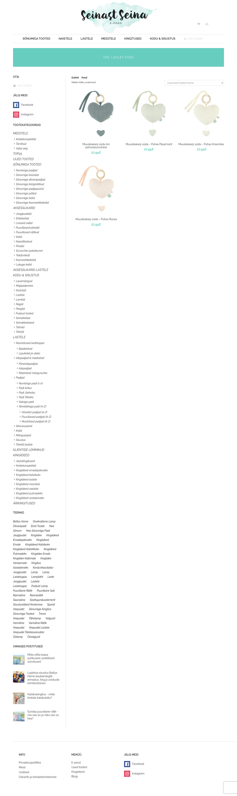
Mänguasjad (23, 435)
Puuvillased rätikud (27, 232)
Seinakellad (23, 318)
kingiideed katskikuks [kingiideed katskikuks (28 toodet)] (26, 549)
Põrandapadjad (28, 363)
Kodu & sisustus (162, 38)
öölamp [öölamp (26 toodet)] (18, 636)
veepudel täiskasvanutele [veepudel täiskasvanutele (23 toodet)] (28, 632)
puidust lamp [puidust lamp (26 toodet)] (39, 586)
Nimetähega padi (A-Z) (32, 406)
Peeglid (20, 308)
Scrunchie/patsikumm (29, 250)
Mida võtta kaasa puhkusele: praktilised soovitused (40, 658)
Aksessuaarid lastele (30, 270)
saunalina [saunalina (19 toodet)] (19, 599)
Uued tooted (79, 767)
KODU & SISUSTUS (26, 275)
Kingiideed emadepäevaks (32, 470)
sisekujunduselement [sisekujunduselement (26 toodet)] (42, 599)
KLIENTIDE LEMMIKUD (28, 450)
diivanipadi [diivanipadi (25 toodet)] (19, 526)
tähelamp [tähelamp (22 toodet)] (35, 618)
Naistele (65, 38)
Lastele (87, 38)
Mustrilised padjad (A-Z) (36, 421)
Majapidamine (24, 285)
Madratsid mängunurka (33, 373)
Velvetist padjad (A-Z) (34, 412)
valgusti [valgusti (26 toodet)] (50, 618)
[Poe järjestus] (194, 83)
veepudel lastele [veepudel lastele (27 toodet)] (39, 627)
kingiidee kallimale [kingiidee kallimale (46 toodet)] (24, 558)
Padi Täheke (26, 397)
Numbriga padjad (26, 170)
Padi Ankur (25, 388)
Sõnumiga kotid (25, 198)
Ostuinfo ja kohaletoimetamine (38, 777)
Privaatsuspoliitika (30, 762)
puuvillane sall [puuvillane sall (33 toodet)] (46, 590)
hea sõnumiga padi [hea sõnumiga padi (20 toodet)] (38, 530)
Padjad (20, 377)
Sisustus (21, 439)
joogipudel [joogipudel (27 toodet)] (19, 535)
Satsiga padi (26, 401)
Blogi (74, 776)
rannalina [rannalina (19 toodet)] (19, 595)
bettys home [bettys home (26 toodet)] (20, 521)
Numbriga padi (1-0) (31, 383)
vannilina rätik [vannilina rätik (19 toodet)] (38, 622)
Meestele (108, 38)
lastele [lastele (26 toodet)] (35, 581)
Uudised (24, 772)
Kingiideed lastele (26, 479)
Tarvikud (21, 143)
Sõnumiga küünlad (27, 175)
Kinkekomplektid (26, 139)
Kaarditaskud (24, 241)
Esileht (75, 77)
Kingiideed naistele (27, 488)
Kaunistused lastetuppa (30, 343)
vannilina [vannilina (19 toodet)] (18, 622)
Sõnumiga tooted (36, 38)
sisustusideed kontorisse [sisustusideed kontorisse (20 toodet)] (28, 604)
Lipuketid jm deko (29, 353)
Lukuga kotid (24, 264)
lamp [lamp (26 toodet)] (34, 572)
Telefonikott (23, 255)
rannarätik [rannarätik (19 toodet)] (36, 595)
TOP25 (17, 154)
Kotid (19, 236)
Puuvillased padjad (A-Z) (36, 416)
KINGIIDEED (21, 455)
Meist (22, 767)
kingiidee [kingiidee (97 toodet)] (36, 535)
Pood (84, 77)
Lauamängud (24, 281)
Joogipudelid (23, 213)
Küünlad (21, 290)
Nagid (19, 304)
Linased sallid (24, 223)
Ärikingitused (24, 503)
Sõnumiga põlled (26, 193)
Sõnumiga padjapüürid (30, 188)
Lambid (20, 299)
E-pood (76, 762)
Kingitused (133, 38)
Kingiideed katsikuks (28, 474)
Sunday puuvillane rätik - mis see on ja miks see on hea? (43, 715)
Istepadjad (25, 368)
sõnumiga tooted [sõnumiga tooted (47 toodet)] (23, 613)
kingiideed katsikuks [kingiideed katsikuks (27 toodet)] (37, 544)
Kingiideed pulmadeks (29, 493)
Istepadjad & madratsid (30, 358)
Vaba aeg (22, 148)
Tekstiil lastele (24, 444)
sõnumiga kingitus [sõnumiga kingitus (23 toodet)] (40, 609)
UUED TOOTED (23, 159)
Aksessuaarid (24, 208)
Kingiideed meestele (28, 484)
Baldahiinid (25, 348)
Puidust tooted (24, 313)
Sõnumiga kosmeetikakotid (32, 202)
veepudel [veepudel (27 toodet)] (18, 627)
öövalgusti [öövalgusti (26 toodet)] (33, 636)
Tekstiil (20, 331)
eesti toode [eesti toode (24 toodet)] (37, 526)
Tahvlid (20, 327)
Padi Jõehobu (27, 392)
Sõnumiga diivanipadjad (30, 179)
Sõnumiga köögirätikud (30, 184)
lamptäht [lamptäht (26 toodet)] (37, 576)
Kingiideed (78, 771)
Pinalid (20, 246)
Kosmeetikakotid (26, 259)
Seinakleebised (25, 322)
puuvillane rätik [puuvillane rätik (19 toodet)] (22, 590)
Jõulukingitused (25, 461)
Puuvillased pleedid (27, 227)
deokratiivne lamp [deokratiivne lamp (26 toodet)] (44, 521)
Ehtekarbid (22, 218)
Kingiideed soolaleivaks (30, 498)
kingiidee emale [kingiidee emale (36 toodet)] (40, 553)
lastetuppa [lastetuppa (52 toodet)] (20, 586)
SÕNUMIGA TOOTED (27, 164)
